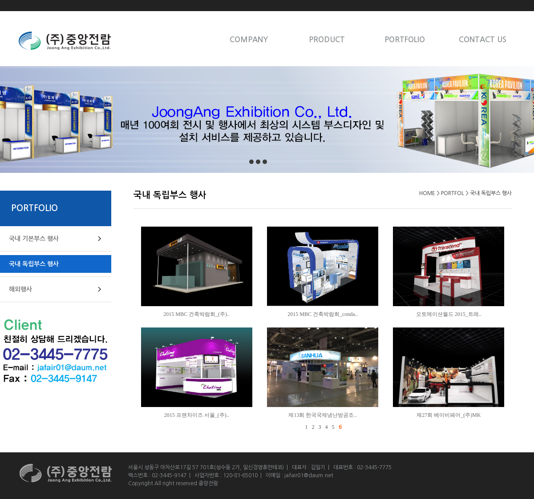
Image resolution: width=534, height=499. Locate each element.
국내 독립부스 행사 (34, 264)
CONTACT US (482, 40)
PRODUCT (327, 40)
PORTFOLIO (404, 40)
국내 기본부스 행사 (34, 239)
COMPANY (249, 40)
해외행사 (20, 289)
